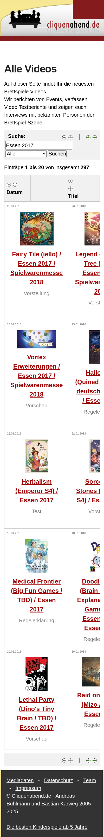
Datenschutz (58, 780)
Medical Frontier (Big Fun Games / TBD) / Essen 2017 (36, 595)
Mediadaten (20, 780)
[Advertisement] (52, 51)
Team (89, 780)
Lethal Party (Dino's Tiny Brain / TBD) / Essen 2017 (36, 713)
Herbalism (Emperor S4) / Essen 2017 (36, 491)
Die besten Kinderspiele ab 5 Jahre (46, 827)
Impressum (28, 788)
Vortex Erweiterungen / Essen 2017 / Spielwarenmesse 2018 (36, 376)
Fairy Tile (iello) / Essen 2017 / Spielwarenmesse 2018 (36, 268)
